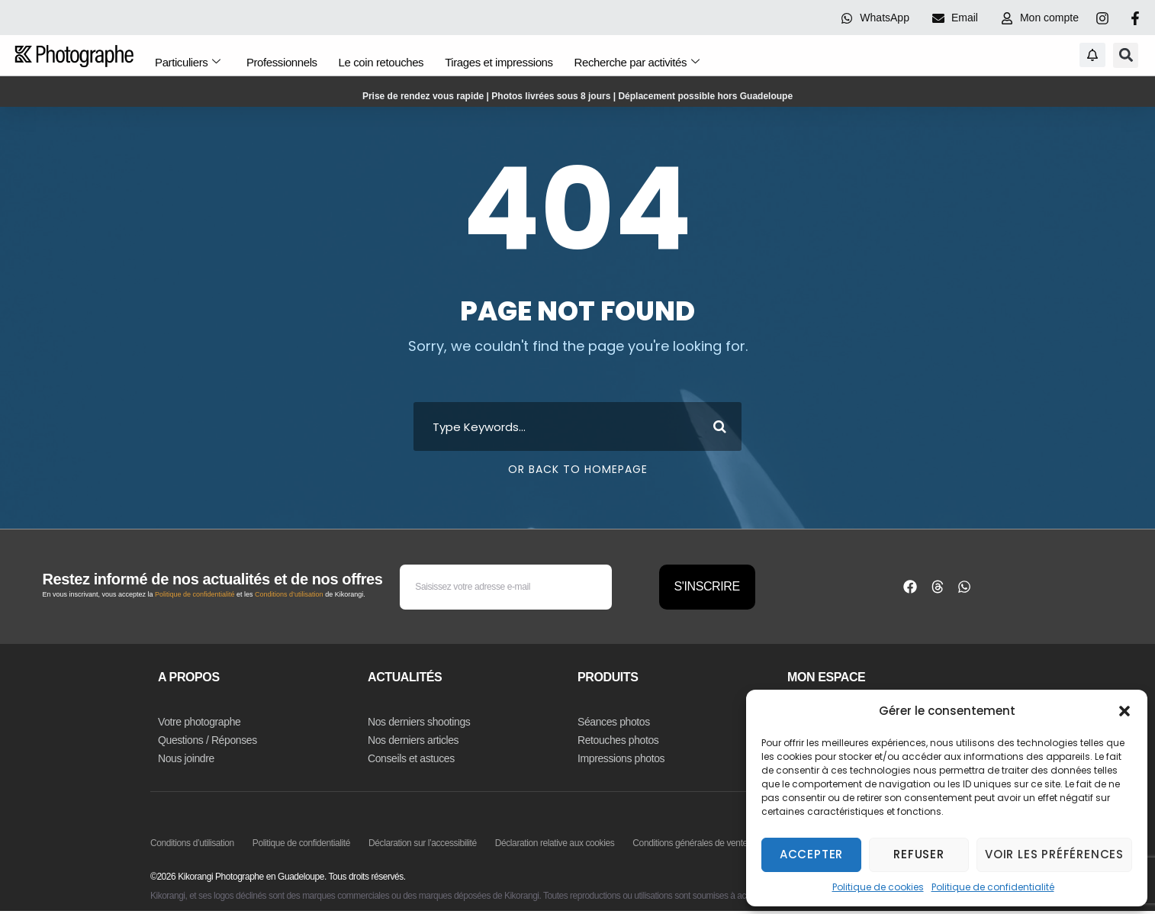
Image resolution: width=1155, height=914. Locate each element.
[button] (1124, 711)
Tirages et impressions (503, 59)
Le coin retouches (383, 59)
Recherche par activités (642, 59)
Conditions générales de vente (690, 843)
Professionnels (282, 59)
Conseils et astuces (411, 758)
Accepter (811, 854)
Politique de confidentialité (992, 886)
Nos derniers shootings (419, 722)
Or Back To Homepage (578, 469)
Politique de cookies (878, 886)
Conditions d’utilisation (289, 594)
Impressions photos (621, 758)
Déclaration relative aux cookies (555, 843)
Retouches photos (618, 740)
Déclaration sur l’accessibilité (422, 843)
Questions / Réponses (207, 740)
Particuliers (187, 59)
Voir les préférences (1054, 854)
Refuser (918, 854)
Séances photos (614, 722)
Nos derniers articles (413, 740)
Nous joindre (186, 758)
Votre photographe (199, 722)
